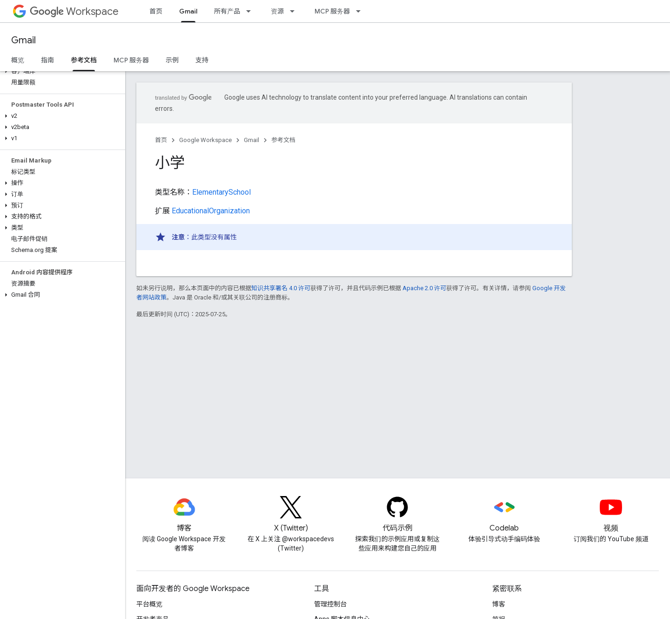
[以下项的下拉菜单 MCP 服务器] (361, 11)
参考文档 (283, 139)
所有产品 (227, 11)
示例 (172, 60)
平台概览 (149, 604)
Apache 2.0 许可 (424, 288)
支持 (201, 60)
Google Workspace (205, 139)
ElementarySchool (221, 192)
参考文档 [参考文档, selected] (84, 60)
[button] (60, 71)
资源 (277, 11)
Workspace (74, 11)
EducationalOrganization (211, 210)
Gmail (23, 40)
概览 (17, 60)
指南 (47, 60)
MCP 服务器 (332, 11)
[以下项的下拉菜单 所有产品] (251, 11)
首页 (155, 11)
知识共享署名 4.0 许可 (280, 288)
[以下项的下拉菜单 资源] (295, 11)
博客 (498, 604)
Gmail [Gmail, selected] (188, 11)
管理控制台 (330, 604)
